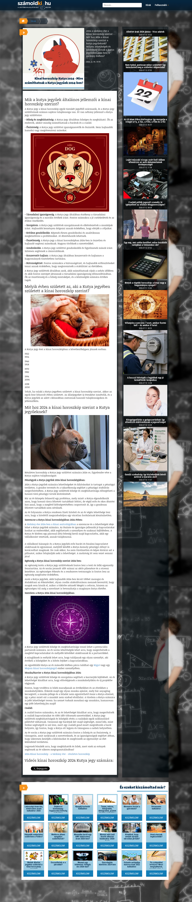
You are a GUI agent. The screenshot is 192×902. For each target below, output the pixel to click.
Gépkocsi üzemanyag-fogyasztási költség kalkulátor (58, 809)
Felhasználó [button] (162, 5)
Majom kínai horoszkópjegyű (41, 668)
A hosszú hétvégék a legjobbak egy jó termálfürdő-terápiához (145, 378)
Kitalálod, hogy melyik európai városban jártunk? (132, 836)
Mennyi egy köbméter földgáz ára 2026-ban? (83, 864)
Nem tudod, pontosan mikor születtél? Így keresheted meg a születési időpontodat (145, 66)
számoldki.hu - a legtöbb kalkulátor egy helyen (34, 5)
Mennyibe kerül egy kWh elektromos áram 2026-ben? (82, 836)
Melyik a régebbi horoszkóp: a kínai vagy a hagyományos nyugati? (145, 283)
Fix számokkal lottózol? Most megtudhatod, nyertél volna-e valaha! (156, 866)
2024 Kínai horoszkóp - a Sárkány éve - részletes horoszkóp (57, 754)
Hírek (148, 5)
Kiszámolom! (33, 817)
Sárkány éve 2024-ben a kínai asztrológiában (51, 524)
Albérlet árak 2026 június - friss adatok (145, 31)
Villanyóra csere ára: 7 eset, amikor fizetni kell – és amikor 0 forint (145, 324)
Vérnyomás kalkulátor (156, 807)
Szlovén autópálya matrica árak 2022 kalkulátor (132, 864)
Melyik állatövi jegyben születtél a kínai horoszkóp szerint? (33, 865)
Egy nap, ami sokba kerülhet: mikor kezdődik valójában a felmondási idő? (145, 243)
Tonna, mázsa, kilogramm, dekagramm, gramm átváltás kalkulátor (107, 809)
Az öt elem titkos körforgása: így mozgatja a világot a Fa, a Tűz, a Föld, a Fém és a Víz (145, 120)
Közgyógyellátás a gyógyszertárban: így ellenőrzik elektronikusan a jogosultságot (145, 420)
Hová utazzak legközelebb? (156, 835)
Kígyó (97, 665)
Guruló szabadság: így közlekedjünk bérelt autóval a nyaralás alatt (145, 475)
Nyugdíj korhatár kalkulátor (82, 807)
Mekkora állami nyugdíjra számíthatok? (58, 836)
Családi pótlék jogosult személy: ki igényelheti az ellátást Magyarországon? (145, 203)
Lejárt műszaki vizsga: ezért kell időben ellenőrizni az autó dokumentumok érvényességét (145, 162)
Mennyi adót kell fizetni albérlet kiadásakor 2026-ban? (107, 837)
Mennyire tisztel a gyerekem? (132, 807)
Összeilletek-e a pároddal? (58, 863)
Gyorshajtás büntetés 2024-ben (107, 863)
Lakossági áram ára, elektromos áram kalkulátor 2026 (34, 808)
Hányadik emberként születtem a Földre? (34, 835)
